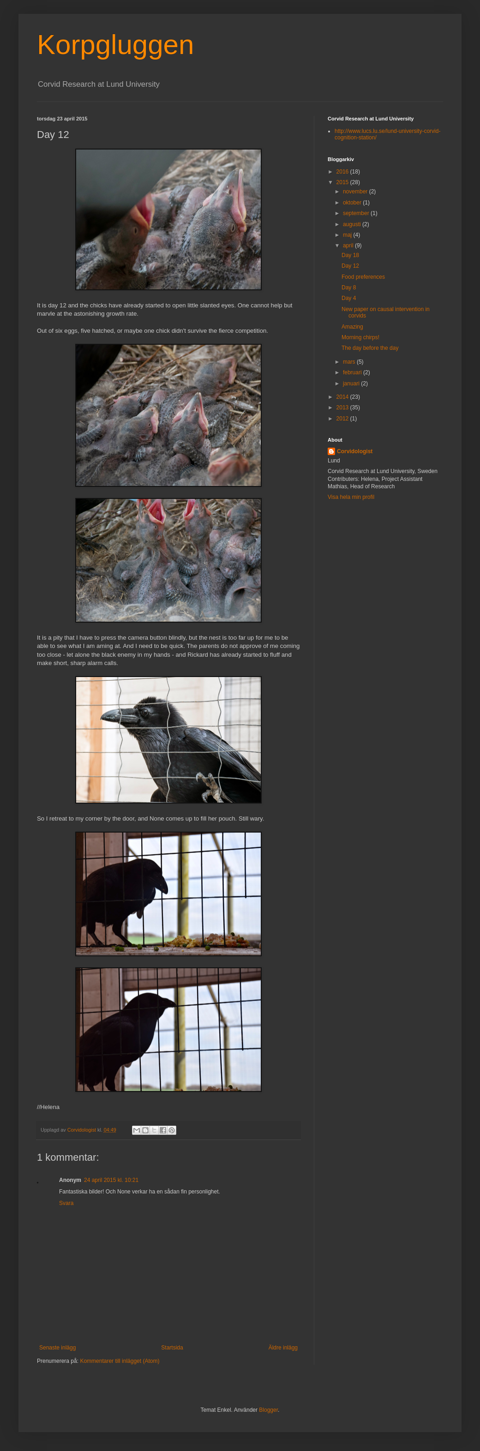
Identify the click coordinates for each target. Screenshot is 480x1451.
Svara (66, 1203)
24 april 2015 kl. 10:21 (111, 1180)
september (357, 213)
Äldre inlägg (283, 1347)
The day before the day (370, 348)
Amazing (352, 327)
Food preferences (363, 277)
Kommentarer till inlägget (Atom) (119, 1361)
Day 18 (350, 255)
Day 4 (349, 298)
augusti (352, 224)
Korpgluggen (115, 44)
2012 (343, 418)
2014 (343, 397)
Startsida (172, 1347)
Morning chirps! (360, 337)
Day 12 (350, 266)
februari (353, 372)
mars (350, 362)
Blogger (268, 1410)
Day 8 (349, 287)
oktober (353, 202)
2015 (343, 182)
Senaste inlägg (57, 1347)
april (349, 245)
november (356, 191)
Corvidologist (354, 451)
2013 (343, 407)
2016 (343, 171)
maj (348, 235)
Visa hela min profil (351, 497)
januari (352, 383)
